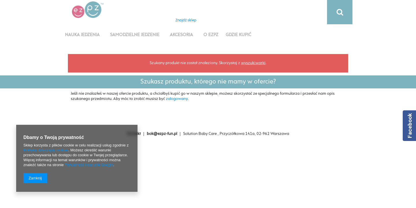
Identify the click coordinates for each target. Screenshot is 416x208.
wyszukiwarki (253, 63)
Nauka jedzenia (82, 35)
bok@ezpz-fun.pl (162, 134)
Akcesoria (181, 35)
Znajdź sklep (185, 20)
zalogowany (176, 99)
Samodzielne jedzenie (134, 35)
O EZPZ (210, 35)
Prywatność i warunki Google (89, 165)
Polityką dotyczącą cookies (45, 150)
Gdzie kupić (238, 35)
